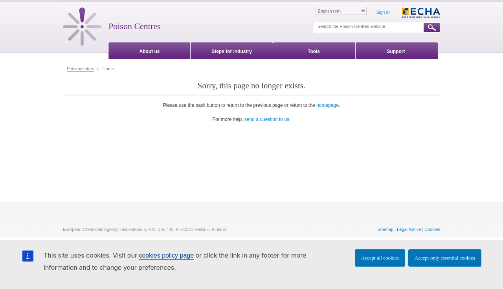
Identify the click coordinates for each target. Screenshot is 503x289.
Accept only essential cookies (445, 258)
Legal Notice (409, 229)
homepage (327, 105)
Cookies (432, 229)
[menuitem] (149, 50)
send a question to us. (267, 119)
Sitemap (385, 229)
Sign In (382, 12)
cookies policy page (166, 255)
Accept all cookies (380, 258)
